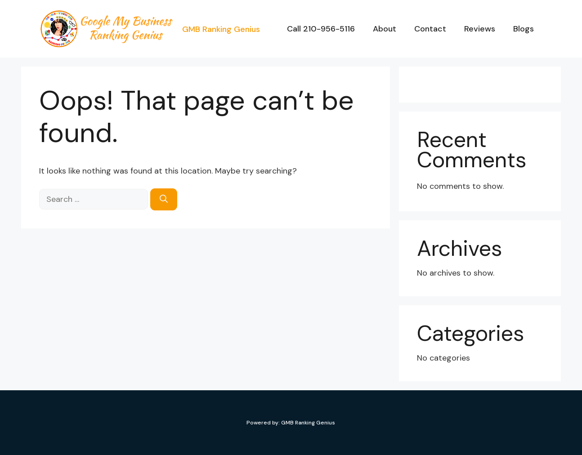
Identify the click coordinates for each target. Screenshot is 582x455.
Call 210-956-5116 (321, 28)
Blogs (523, 28)
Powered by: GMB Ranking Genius (290, 422)
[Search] (163, 199)
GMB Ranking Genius (221, 29)
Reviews (479, 28)
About (384, 28)
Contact (430, 28)
